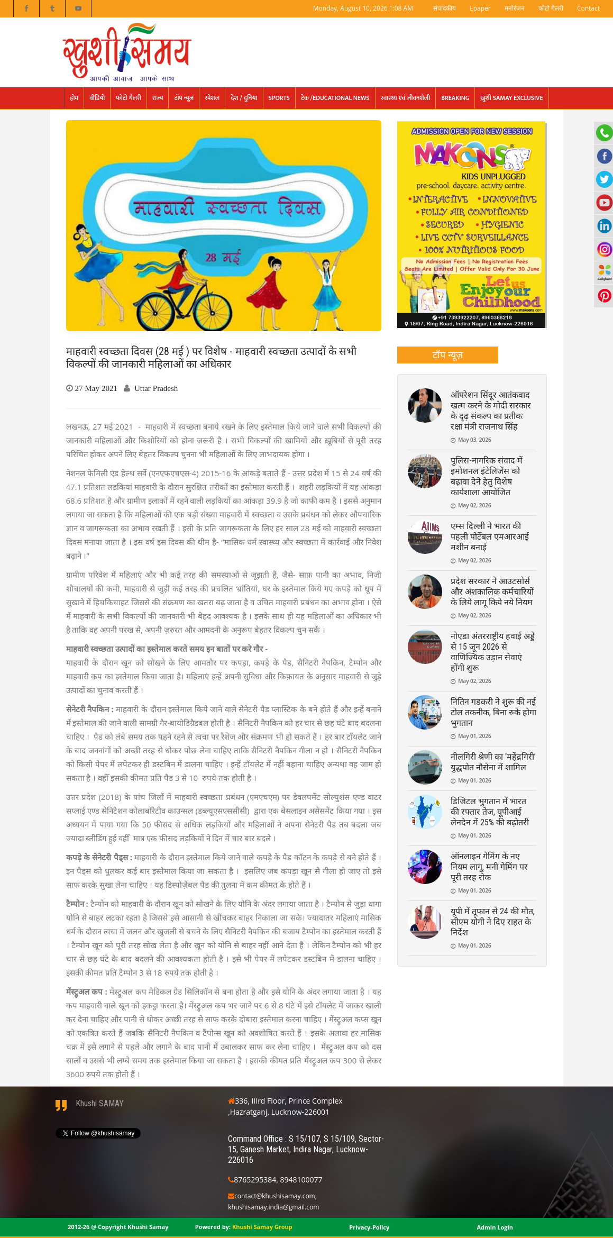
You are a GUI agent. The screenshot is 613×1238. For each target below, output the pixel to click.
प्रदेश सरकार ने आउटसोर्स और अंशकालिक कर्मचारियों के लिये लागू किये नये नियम (492, 591)
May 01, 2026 (474, 736)
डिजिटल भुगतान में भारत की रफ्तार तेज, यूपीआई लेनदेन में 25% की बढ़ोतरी (490, 811)
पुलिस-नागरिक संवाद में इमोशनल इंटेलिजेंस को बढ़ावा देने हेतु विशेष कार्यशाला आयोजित (487, 476)
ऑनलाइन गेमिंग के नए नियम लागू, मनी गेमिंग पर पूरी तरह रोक (489, 866)
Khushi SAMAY (100, 1103)
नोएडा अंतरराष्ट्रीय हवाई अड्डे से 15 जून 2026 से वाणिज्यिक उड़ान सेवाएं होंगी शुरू (493, 652)
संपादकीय (444, 8)
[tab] (447, 355)
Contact (588, 8)
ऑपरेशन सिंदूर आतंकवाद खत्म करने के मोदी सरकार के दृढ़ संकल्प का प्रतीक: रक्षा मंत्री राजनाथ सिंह (491, 411)
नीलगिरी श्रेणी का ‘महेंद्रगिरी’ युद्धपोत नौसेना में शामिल (493, 762)
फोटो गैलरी (550, 8)
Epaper (480, 8)
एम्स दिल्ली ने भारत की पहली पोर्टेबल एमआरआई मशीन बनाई (490, 536)
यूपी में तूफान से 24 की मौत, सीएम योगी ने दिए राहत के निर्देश (493, 921)
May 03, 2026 (474, 439)
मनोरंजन (515, 8)
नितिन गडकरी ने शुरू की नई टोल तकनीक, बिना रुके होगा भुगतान (493, 712)
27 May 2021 (96, 388)
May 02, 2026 (474, 505)
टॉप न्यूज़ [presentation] (448, 354)
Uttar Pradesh (156, 388)
